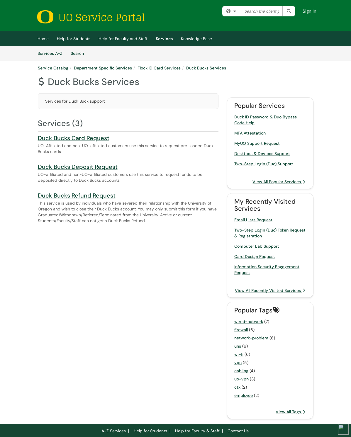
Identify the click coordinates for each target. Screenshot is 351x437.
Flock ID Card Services (159, 68)
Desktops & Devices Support (262, 153)
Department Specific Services (103, 68)
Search (79, 53)
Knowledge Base (196, 38)
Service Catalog (53, 68)
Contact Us (238, 430)
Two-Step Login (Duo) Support (263, 163)
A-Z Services (113, 430)
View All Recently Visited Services (270, 290)
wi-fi (238, 354)
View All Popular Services (278, 181)
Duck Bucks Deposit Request (78, 167)
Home (43, 38)
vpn (238, 362)
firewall (241, 329)
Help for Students (73, 38)
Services (164, 38)
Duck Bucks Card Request (73, 138)
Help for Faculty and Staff (123, 38)
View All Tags (290, 411)
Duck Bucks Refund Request (77, 195)
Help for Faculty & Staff (197, 430)
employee (243, 395)
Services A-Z (50, 53)
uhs (237, 346)
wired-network (248, 321)
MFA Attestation (250, 133)
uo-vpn (241, 379)
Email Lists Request (253, 219)
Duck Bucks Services (206, 68)
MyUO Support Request (257, 143)
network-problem (251, 338)
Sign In (309, 11)
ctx (237, 387)
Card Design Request (254, 256)
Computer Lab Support (256, 246)
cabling (241, 370)
